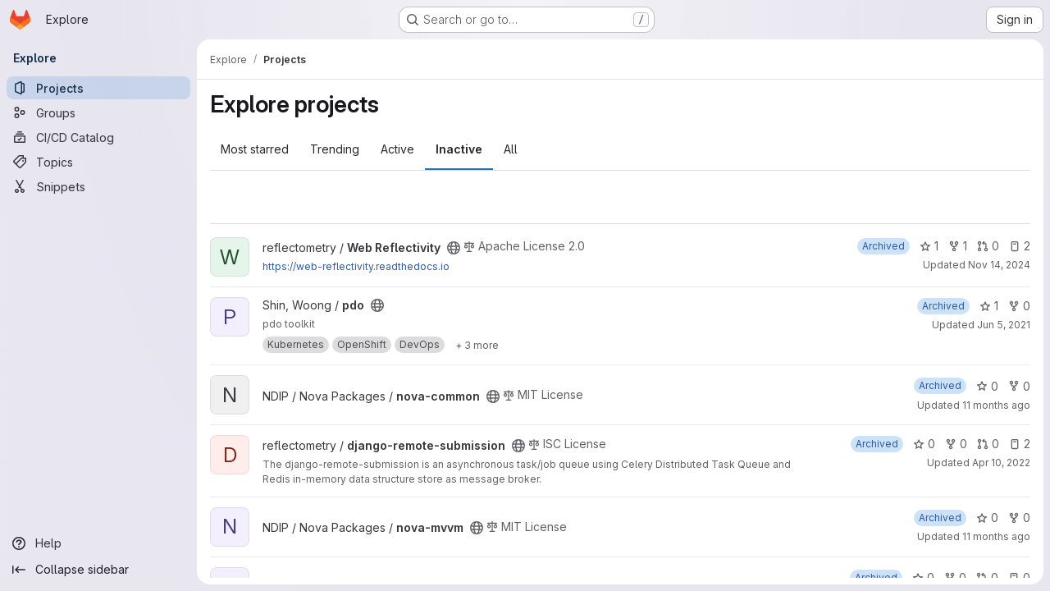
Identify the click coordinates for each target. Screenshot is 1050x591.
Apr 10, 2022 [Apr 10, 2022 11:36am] (1001, 462)
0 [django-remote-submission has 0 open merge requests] (988, 444)
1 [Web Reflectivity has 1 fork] (957, 246)
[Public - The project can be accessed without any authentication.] (453, 247)
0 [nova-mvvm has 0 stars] (987, 518)
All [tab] (511, 149)
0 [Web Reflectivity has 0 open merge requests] (988, 246)
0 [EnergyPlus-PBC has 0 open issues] (1019, 577)
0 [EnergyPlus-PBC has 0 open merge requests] (987, 577)
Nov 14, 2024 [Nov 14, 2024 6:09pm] (999, 265)
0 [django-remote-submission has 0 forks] (956, 444)
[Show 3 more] (477, 345)
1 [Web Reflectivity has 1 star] (929, 246)
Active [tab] (397, 149)
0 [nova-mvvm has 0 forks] (1019, 518)
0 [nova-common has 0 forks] (1019, 386)
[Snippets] (98, 186)
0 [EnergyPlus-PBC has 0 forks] (955, 577)
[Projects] (98, 87)
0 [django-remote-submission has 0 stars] (924, 444)
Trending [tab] (334, 149)
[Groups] (98, 112)
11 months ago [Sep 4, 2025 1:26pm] (996, 405)
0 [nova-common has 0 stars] (987, 386)
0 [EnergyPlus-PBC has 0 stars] (923, 577)
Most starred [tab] (255, 149)
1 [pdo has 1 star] (988, 306)
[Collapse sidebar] (98, 569)
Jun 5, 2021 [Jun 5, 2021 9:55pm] (1003, 324)
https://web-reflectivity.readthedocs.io (356, 266)
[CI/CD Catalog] (98, 137)
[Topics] (98, 161)
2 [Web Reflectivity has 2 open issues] (1019, 246)
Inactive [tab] (459, 149)
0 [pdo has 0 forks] (1019, 306)
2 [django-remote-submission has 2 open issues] (1019, 444)
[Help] (98, 543)
